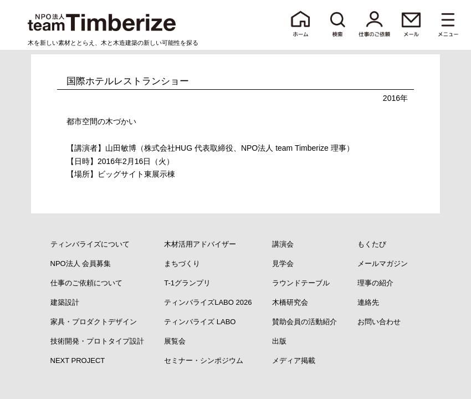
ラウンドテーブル (301, 283)
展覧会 (175, 341)
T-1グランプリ (187, 283)
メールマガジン (382, 263)
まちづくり (182, 263)
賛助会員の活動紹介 (304, 322)
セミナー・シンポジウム (203, 360)
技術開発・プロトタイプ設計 (97, 341)
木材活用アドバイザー (200, 244)
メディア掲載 (293, 360)
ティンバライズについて (90, 244)
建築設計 (64, 302)
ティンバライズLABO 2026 (208, 302)
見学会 (283, 263)
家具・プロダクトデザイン (93, 322)
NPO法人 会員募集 (80, 263)
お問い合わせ (379, 322)
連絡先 (368, 302)
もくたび (371, 244)
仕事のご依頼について (86, 283)
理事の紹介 (375, 283)
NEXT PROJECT (77, 360)
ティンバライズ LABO (199, 322)
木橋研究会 (290, 302)
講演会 (283, 244)
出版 (279, 341)
